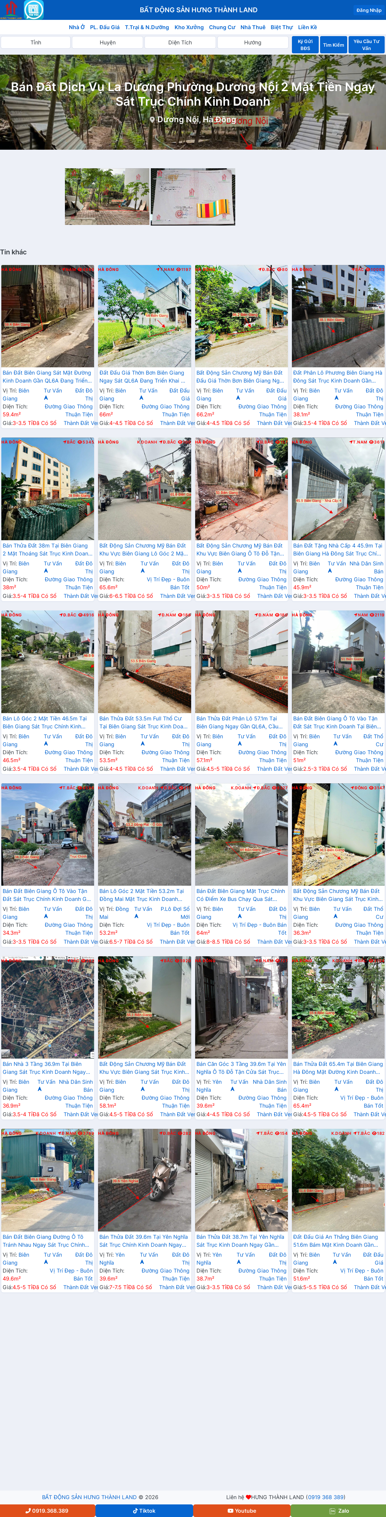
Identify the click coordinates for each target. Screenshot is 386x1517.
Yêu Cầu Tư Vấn (366, 44)
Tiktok (144, 1510)
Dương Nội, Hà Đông (196, 119)
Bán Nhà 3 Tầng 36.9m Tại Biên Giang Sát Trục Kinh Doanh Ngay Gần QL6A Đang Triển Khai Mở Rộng (44, 1068)
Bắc (357, 270)
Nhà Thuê (253, 27)
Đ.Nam (167, 615)
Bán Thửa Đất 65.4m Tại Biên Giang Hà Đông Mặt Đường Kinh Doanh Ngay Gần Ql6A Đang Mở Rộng (338, 1068)
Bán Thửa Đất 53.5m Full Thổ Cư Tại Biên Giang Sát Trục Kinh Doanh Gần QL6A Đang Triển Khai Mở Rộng (144, 723)
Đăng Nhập (369, 10)
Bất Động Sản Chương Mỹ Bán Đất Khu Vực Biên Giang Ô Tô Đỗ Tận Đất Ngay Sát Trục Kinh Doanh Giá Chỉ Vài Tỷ (240, 550)
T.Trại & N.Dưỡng (147, 27)
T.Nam (165, 270)
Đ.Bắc (266, 270)
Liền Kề (307, 27)
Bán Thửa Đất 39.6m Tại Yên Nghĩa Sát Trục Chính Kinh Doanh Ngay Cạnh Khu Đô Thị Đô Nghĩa (143, 1241)
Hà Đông (11, 270)
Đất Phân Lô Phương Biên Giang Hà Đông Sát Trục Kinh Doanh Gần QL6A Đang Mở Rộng (337, 377)
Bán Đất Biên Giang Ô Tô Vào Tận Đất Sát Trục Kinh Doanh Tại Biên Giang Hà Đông (335, 723)
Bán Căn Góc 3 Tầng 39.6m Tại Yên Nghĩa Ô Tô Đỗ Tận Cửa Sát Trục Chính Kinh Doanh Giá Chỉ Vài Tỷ (241, 1068)
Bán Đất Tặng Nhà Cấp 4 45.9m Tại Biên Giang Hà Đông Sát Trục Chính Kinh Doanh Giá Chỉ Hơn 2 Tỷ (338, 550)
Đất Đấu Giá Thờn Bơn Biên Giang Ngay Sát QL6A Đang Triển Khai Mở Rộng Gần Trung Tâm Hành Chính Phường (144, 377)
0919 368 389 (326, 1497)
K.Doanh (147, 442)
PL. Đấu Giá (105, 27)
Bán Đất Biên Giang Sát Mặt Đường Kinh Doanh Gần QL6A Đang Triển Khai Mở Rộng (47, 377)
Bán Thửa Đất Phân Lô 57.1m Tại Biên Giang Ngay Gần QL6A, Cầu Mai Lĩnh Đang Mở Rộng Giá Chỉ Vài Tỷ (241, 723)
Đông (359, 788)
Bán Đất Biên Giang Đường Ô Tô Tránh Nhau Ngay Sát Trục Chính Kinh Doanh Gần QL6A (44, 1241)
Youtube (242, 1510)
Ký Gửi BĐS (305, 44)
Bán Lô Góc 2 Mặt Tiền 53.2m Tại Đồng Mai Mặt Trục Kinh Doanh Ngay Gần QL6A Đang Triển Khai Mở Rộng (141, 896)
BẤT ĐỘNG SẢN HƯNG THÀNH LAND (89, 1497)
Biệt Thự (282, 27)
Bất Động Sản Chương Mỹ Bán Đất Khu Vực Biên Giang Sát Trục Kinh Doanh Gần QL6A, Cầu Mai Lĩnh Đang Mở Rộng (336, 896)
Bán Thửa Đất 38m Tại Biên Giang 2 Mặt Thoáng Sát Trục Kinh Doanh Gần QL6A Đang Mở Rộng (47, 550)
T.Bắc (67, 788)
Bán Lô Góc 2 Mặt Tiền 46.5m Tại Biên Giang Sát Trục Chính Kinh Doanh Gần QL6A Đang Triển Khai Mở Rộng (45, 723)
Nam (69, 270)
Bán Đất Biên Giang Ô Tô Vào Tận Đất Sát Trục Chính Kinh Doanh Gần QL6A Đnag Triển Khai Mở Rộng (47, 896)
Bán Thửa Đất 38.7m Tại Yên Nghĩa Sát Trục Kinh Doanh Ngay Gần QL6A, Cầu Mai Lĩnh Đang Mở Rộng (240, 1241)
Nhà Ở (77, 27)
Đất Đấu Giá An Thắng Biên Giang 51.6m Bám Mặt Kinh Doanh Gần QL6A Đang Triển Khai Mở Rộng (335, 1241)
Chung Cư (222, 27)
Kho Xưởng (189, 27)
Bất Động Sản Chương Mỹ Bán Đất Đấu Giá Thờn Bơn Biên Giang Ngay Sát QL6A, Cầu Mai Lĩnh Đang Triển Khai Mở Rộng (241, 377)
